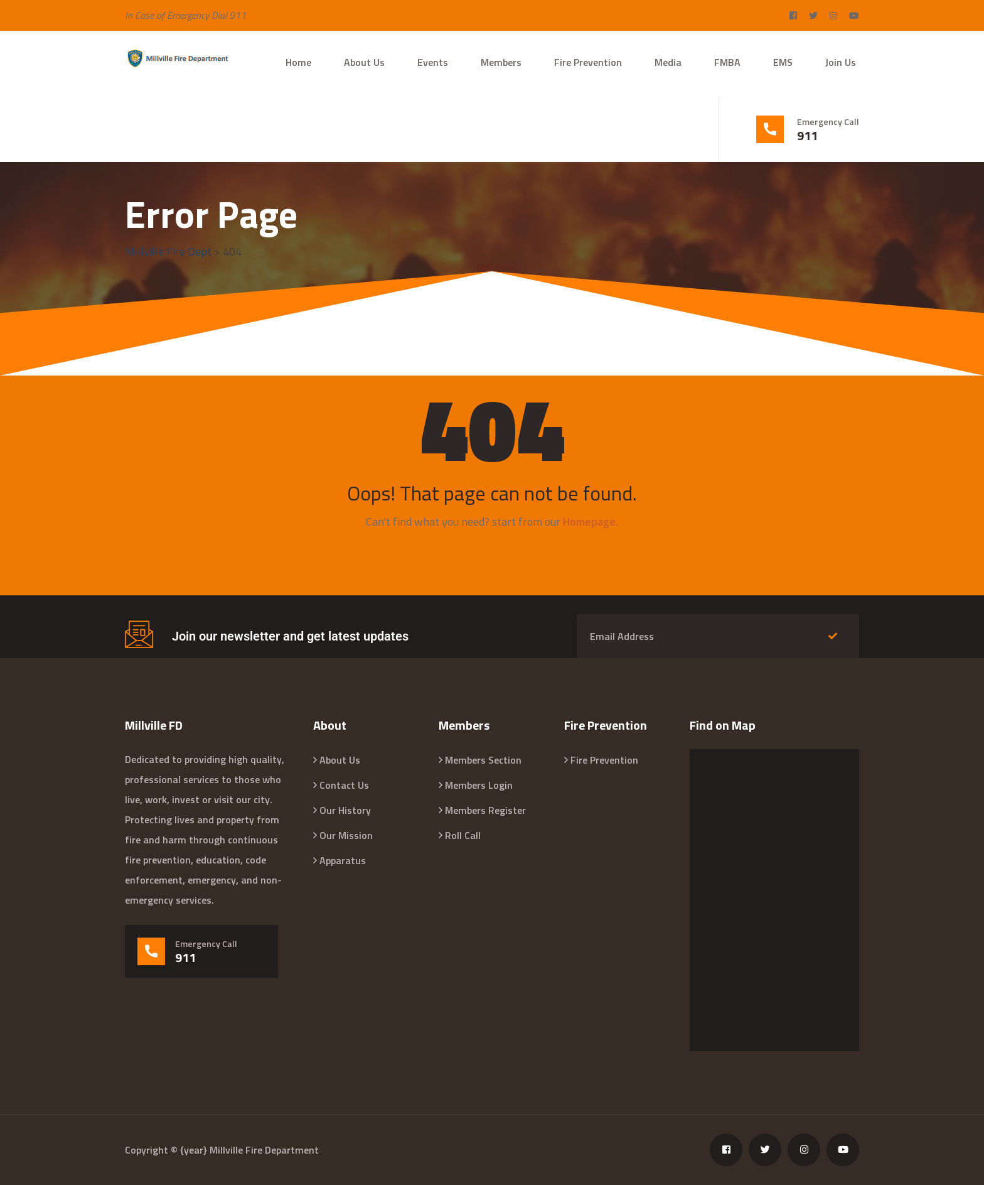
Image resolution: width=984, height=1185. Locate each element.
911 (807, 135)
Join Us (840, 62)
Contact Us (344, 785)
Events (432, 62)
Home (298, 62)
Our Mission (346, 835)
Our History (345, 810)
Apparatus (342, 860)
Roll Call (463, 835)
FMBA (727, 62)
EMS (783, 62)
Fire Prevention (588, 62)
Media (668, 62)
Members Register (485, 810)
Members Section (483, 759)
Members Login (479, 785)
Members (501, 62)
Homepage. (590, 521)
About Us (364, 62)
